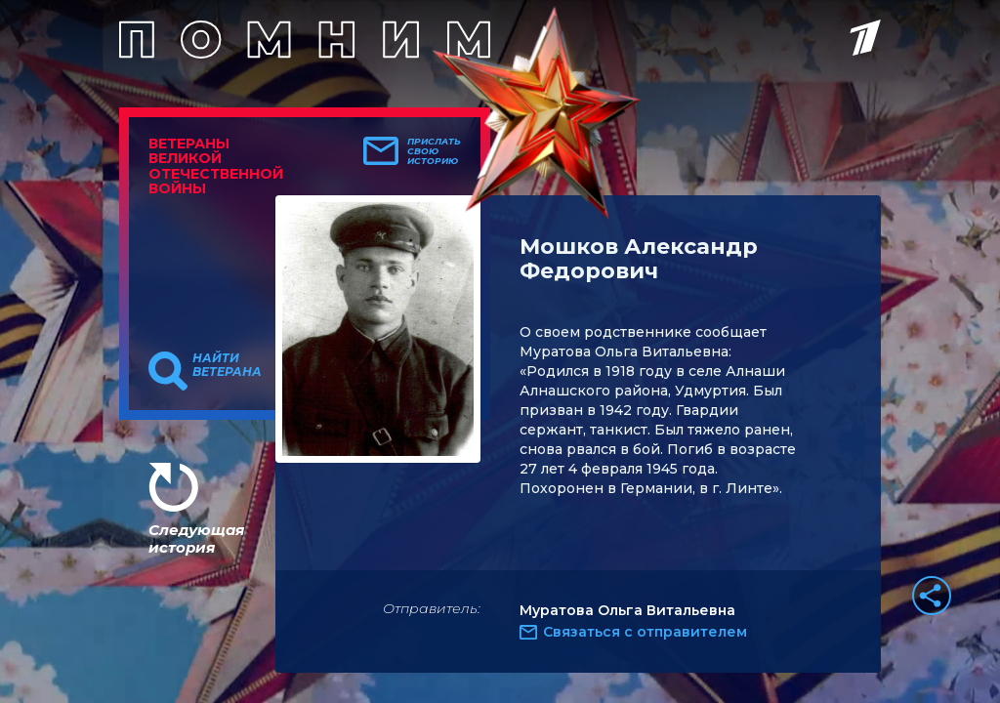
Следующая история (196, 538)
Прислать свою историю (434, 151)
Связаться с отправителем (645, 632)
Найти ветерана (227, 365)
